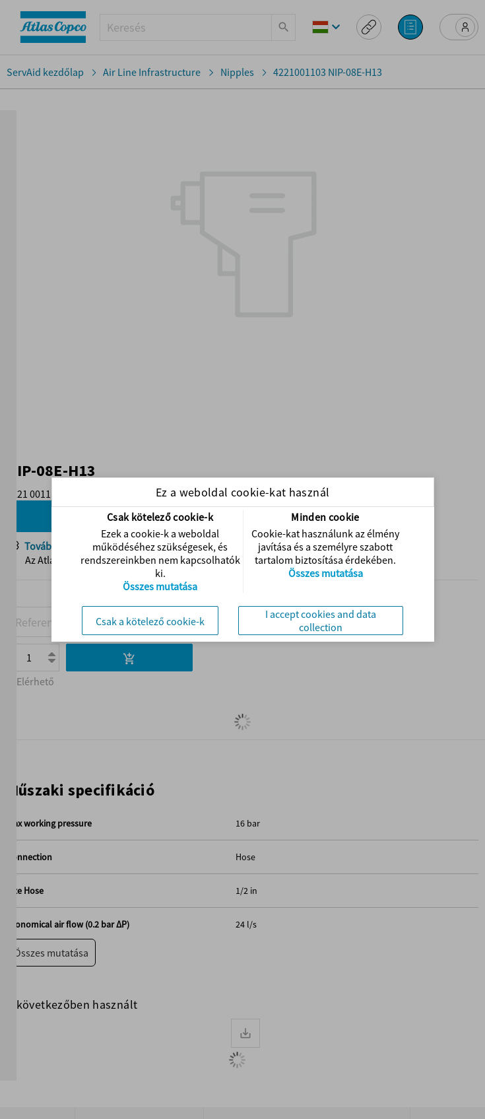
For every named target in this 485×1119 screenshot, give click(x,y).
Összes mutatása (160, 586)
